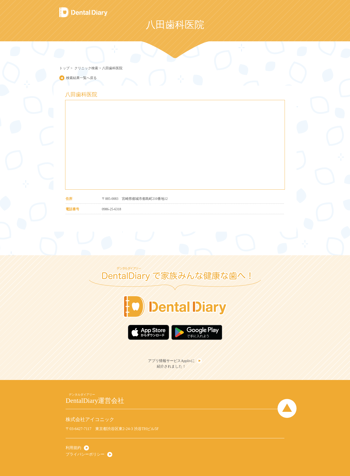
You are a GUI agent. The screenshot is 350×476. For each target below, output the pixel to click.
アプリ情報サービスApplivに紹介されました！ (171, 363)
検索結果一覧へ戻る (81, 78)
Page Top (287, 408)
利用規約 (73, 448)
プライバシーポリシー (85, 454)
